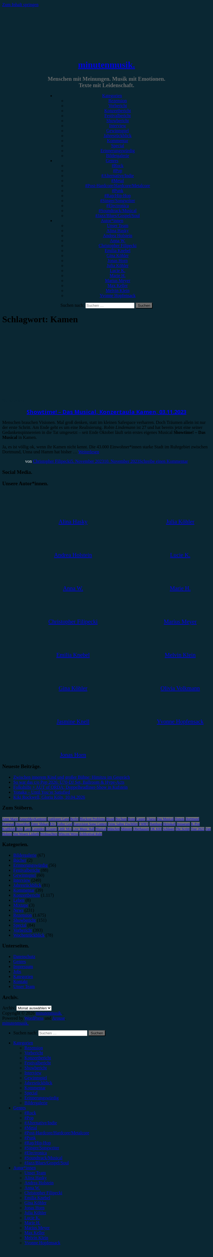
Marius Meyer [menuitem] (37, 1227)
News (18, 910)
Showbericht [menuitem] (35, 1067)
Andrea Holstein (117, 235)
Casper (140, 819)
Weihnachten (48, 834)
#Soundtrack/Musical (118, 210)
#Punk (117, 190)
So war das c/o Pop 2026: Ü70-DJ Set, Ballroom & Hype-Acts (68, 782)
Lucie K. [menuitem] (32, 1217)
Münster (126, 829)
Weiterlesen (88, 451)
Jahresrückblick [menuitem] (38, 1082)
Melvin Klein (118, 290)
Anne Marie (10, 819)
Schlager (168, 829)
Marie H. (118, 275)
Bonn (131, 819)
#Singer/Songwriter (117, 200)
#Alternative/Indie (117, 175)
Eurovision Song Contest (90, 824)
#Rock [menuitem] (30, 1112)
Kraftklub (8, 829)
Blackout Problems (92, 819)
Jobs (17, 971)
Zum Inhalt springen (20, 4)
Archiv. (8, 1007)
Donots (179, 819)
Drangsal (8, 824)
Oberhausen (141, 829)
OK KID (156, 829)
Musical (100, 829)
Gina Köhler (117, 255)
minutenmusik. (106, 65)
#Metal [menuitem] (30, 1127)
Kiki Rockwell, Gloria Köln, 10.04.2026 (49, 797)
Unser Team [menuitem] (35, 1172)
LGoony (51, 829)
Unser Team (117, 225)
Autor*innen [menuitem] (24, 1167)
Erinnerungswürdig (117, 150)
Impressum (23, 966)
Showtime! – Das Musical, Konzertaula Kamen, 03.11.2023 (106, 412)
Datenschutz (24, 956)
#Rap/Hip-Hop (117, 195)
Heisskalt (169, 824)
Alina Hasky (117, 230)
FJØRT (144, 824)
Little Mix (65, 829)
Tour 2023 (198, 829)
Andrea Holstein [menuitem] (39, 1182)
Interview (117, 125)
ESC (53, 824)
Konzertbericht (117, 110)
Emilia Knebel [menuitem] (37, 1197)
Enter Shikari (40, 824)
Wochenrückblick (28, 935)
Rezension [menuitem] (33, 1047)
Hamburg (155, 824)
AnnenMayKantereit (33, 819)
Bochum (121, 819)
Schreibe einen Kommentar (163, 461)
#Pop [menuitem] (29, 1117)
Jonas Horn (118, 260)
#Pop (117, 170)
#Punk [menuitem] (30, 1137)
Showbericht (117, 120)
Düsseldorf (22, 824)
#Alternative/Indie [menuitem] (40, 1122)
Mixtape (20, 905)
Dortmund (192, 819)
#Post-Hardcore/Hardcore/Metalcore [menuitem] (56, 1132)
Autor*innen (112, 220)
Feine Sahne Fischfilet (123, 824)
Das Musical (165, 819)
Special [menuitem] (30, 1092)
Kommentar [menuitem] (34, 1087)
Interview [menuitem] (32, 1072)
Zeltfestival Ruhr (90, 834)
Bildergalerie (117, 155)
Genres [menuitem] (19, 1107)
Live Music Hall (84, 829)
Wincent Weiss (68, 834)
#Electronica (117, 205)
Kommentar (117, 140)
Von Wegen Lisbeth (26, 834)
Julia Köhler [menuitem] (35, 1212)
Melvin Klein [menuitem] (36, 1237)
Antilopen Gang (58, 819)
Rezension (117, 100)
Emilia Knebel (118, 250)
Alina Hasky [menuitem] (35, 1177)
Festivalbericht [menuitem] (37, 1062)
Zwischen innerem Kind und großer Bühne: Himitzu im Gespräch (71, 777)
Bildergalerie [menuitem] (35, 1102)
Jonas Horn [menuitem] (34, 1207)
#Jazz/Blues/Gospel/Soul (117, 215)
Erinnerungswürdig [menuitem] (41, 1097)
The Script (182, 829)
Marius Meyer (117, 280)
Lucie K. (117, 270)
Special (117, 145)
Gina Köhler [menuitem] (35, 1202)
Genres (112, 160)
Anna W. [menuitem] (32, 1187)
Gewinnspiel (117, 130)
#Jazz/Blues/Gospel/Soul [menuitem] (46, 1162)
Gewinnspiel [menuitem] (35, 1077)
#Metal (117, 180)
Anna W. (117, 240)
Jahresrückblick (117, 135)
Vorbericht (117, 105)
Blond (110, 819)
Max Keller (117, 285)
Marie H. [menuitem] (32, 1222)
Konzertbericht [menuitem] (37, 1057)
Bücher (19, 860)
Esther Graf (65, 824)
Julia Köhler (118, 265)
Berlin (74, 819)
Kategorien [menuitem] (23, 1042)
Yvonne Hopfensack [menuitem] (42, 1242)
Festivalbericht (117, 115)
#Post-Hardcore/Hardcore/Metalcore (117, 185)
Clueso (151, 819)
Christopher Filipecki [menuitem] (43, 1192)
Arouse (58, 1018)
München (113, 829)
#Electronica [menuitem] (35, 1152)
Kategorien (112, 95)
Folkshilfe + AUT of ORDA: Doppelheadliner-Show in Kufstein (70, 787)
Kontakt (20, 981)
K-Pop (195, 824)
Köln (19, 829)
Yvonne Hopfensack (117, 295)
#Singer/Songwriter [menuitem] (41, 1147)
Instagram (183, 824)
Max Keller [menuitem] (34, 1232)
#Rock (117, 165)
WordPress (34, 1018)
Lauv (27, 829)
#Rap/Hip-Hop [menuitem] (37, 1142)
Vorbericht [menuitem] (33, 1052)
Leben (18, 900)
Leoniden (38, 829)
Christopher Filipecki (117, 245)
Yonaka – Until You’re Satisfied (41, 792)
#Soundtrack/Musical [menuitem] (43, 1157)
